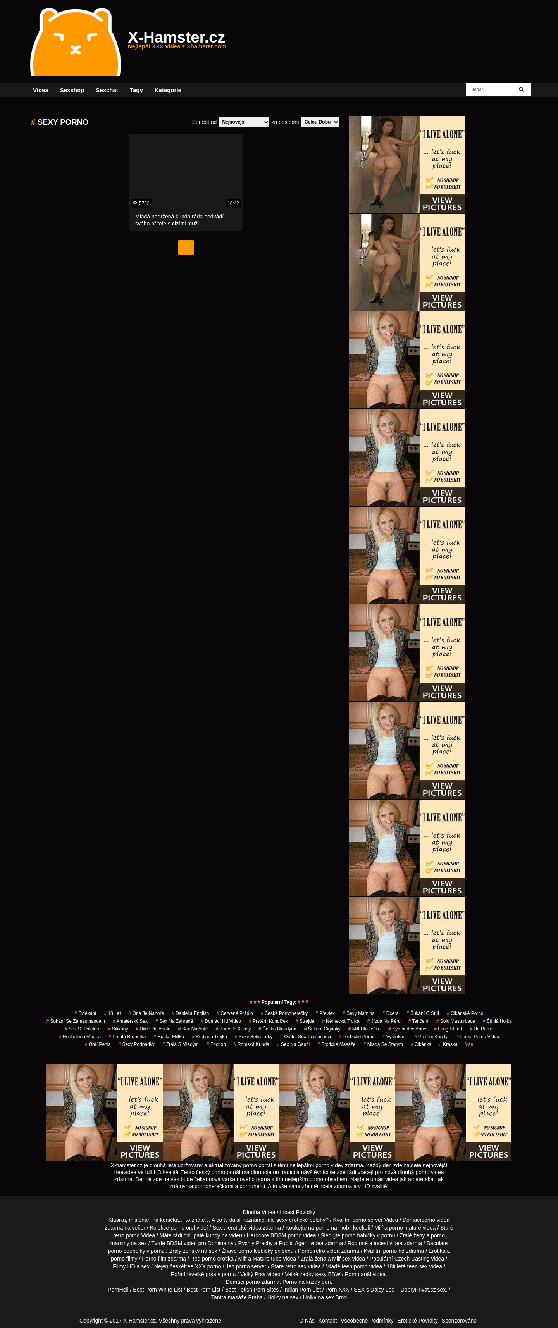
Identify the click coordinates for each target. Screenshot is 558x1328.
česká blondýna (277, 1029)
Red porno (203, 1259)
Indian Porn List (302, 1290)
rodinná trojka (209, 1036)
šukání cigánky (322, 1029)
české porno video (477, 1036)
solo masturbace (455, 1021)
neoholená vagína (80, 1036)
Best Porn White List (157, 1290)
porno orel (182, 1228)
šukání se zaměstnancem (75, 1021)
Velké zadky (299, 1274)
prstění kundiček (268, 1021)
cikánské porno (465, 1013)
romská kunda (251, 1044)
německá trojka (341, 1021)
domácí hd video (221, 1021)
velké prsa (203, 1274)
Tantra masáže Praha (237, 1297)
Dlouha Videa (259, 1212)
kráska (448, 1044)
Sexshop (72, 90)
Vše (469, 1044)
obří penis (98, 1044)
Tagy (136, 90)
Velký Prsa (253, 1274)
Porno (289, 1282)
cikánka (421, 1044)
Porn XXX (337, 1290)
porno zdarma (262, 1282)
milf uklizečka (364, 1029)
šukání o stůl (422, 1013)
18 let (112, 1013)
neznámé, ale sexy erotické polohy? (285, 1220)
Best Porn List (203, 1290)
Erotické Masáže (336, 1044)
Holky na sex (282, 1297)
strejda (305, 1021)
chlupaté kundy (202, 1235)
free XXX (195, 1266)
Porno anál (358, 1274)
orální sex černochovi (305, 1036)
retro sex (295, 1266)
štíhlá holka (497, 1021)
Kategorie (168, 90)
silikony (118, 1029)
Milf (336, 1259)
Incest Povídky (297, 1212)
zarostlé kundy (233, 1029)
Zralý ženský (184, 1251)
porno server (367, 1220)
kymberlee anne (407, 1029)
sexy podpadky (136, 1044)
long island (448, 1029)
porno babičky (358, 1235)
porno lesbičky (255, 1251)
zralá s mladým (180, 1044)
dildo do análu (153, 1029)
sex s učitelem (82, 1029)
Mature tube (267, 1259)
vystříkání (394, 1036)
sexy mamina (359, 1013)
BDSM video (182, 1243)
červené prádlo (235, 1013)
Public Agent (294, 1243)
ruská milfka (168, 1036)
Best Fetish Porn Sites (252, 1290)
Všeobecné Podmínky (367, 1321)
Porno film (154, 1259)
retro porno (126, 1235)
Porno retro (311, 1251)
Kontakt (328, 1321)
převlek (325, 1013)
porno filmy (124, 1259)
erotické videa (244, 1228)
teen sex (417, 1266)
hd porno (481, 1029)
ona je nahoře (146, 1013)
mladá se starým (383, 1044)
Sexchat (107, 90)
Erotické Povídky (417, 1321)
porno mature (405, 1228)
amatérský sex (130, 1021)
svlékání (85, 1013)
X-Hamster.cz (177, 41)
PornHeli (118, 1290)
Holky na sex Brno (325, 1297)
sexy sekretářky (253, 1036)
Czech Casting (412, 1259)
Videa (40, 90)
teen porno (355, 1266)
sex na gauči (293, 1044)
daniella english (190, 1013)
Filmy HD (124, 1266)
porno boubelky (126, 1251)
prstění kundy (431, 1036)
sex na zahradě (174, 1021)
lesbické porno (357, 1036)
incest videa (388, 1243)
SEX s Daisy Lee (374, 1290)
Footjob (216, 1044)
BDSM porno (285, 1235)
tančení (418, 1021)
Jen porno (238, 1266)
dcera (390, 1013)
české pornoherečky (284, 1013)
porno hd (393, 1251)
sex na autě (193, 1029)
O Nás (307, 1321)
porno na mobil (334, 1228)
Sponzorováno (459, 1321)
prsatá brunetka (127, 1036)
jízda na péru (384, 1021)
